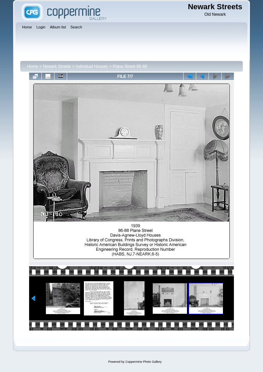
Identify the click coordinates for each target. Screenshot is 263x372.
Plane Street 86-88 (130, 66)
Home (32, 66)
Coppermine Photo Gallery (143, 361)
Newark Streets (57, 66)
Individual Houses (92, 66)
